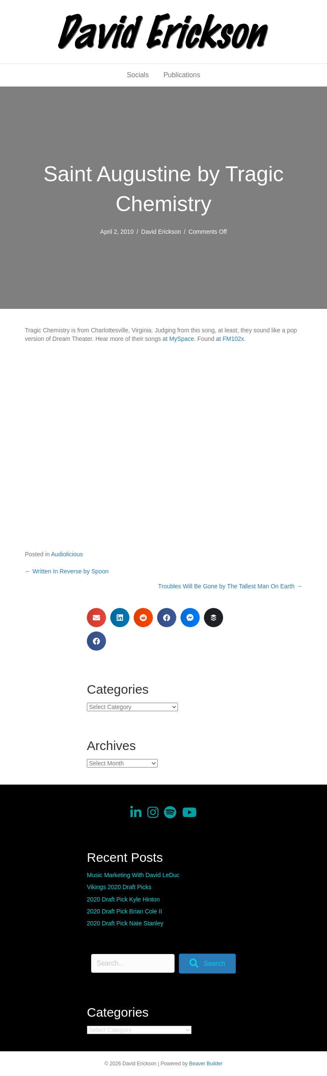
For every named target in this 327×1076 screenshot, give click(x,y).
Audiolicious (67, 554)
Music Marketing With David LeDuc (133, 875)
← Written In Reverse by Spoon (67, 571)
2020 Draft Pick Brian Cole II (124, 911)
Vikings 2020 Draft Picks (119, 887)
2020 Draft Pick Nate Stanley (125, 923)
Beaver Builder (206, 1064)
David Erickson (161, 231)
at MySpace (178, 338)
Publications (182, 75)
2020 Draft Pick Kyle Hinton (123, 899)
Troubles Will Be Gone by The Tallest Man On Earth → (230, 586)
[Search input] (133, 963)
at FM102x (230, 338)
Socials (138, 75)
